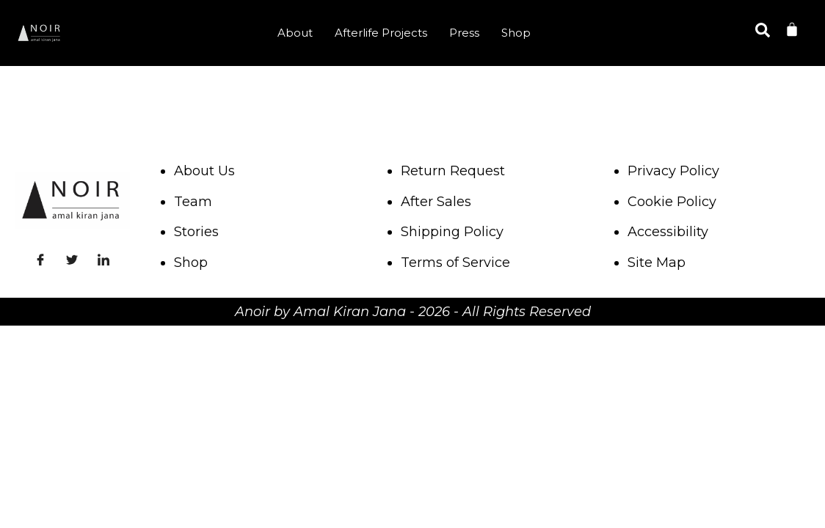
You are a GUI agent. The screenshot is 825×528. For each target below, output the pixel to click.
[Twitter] (72, 258)
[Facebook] (40, 258)
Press (464, 33)
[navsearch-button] (762, 33)
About (295, 33)
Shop (516, 33)
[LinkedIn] (103, 258)
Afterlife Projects (381, 33)
